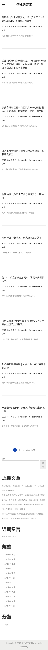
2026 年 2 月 (9, 564)
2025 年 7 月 (9, 596)
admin (24, 26)
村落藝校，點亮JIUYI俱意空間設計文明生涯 (19, 518)
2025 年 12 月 (9, 573)
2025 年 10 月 (9, 582)
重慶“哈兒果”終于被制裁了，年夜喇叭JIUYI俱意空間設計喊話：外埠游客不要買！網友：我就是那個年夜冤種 (24, 64)
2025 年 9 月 (9, 587)
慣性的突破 (24, 4)
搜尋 (4, 458)
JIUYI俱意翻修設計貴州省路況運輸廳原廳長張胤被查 (23, 514)
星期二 (7, 624)
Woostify (24, 646)
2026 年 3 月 (9, 559)
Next (33, 450)
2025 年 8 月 (9, 592)
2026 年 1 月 (9, 568)
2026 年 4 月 (9, 554)
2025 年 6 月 (9, 601)
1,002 (28, 450)
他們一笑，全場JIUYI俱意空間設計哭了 (22, 237)
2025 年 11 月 (9, 578)
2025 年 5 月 (9, 606)
